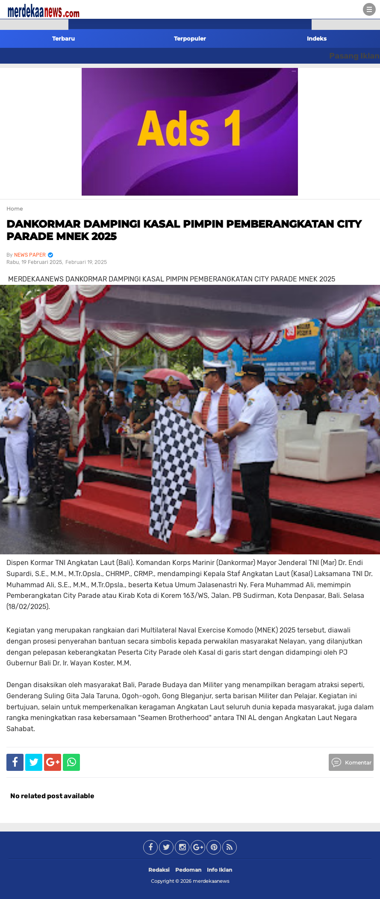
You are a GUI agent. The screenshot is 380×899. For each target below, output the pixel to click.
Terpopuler (190, 38)
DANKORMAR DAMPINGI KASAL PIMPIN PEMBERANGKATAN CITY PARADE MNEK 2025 (184, 230)
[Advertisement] (34, 154)
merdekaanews (211, 881)
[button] (34, 24)
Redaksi (159, 870)
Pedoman (188, 870)
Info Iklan (219, 870)
